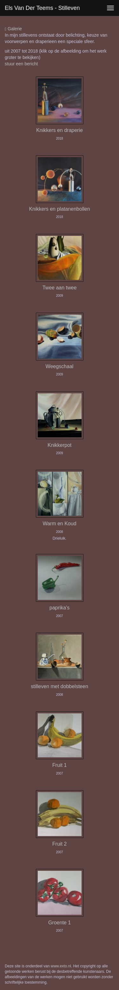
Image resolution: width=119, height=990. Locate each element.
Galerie (13, 29)
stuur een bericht (21, 63)
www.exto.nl (61, 966)
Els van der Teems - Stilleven (42, 8)
